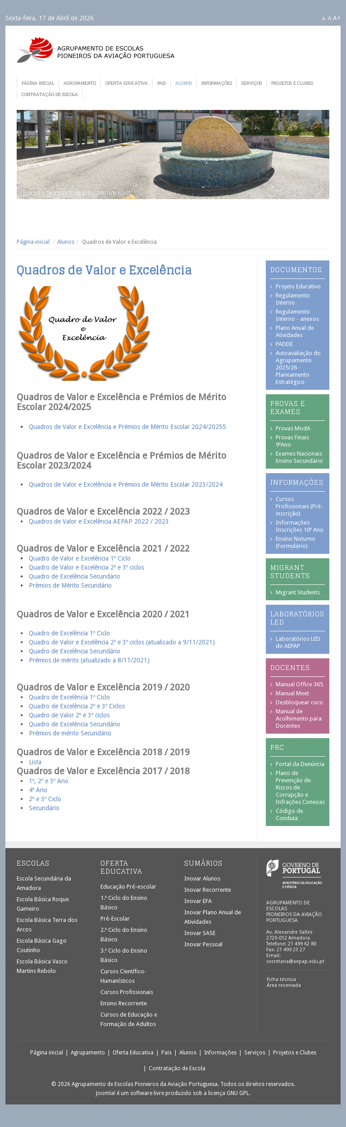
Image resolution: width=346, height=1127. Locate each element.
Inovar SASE (199, 933)
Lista (35, 762)
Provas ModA (293, 428)
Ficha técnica (281, 979)
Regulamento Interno (293, 299)
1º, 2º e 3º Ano (48, 781)
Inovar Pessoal (203, 944)
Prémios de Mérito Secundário (70, 585)
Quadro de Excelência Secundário (74, 576)
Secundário (44, 808)
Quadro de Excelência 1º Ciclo (69, 633)
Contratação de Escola (50, 94)
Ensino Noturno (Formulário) (295, 542)
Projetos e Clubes (292, 83)
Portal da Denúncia (300, 764)
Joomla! (105, 1093)
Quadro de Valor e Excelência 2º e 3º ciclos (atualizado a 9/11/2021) (122, 642)
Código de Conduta (289, 814)
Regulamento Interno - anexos (297, 315)
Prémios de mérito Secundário (70, 733)
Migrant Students (298, 592)
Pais (161, 83)
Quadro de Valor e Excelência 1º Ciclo (80, 558)
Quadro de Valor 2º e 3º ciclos (69, 715)
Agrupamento (80, 83)
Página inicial (38, 83)
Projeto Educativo (298, 286)
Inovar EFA (198, 901)
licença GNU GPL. (229, 1093)
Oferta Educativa (126, 83)
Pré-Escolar (115, 918)
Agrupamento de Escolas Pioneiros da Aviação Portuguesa (95, 50)
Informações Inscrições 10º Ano (299, 526)
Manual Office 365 (299, 684)
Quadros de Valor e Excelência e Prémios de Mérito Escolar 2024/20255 (127, 426)
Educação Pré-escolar (128, 886)
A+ (337, 18)
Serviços (251, 83)
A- (324, 18)
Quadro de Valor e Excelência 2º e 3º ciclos (87, 567)
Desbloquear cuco (299, 702)
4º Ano (38, 790)
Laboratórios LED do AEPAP (298, 642)
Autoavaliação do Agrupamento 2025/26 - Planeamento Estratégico (298, 367)
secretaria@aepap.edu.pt (295, 961)
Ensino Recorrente (123, 1003)
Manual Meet (292, 693)
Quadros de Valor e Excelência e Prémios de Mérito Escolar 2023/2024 (126, 484)
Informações (216, 83)
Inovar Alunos (202, 878)
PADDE (284, 344)
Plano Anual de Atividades (295, 331)
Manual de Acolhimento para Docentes (299, 718)
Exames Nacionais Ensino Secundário (299, 457)
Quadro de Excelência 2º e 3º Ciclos (77, 706)
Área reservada (284, 985)
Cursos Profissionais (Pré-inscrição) (299, 506)
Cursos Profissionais (126, 992)
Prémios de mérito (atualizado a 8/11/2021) (89, 660)
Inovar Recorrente (207, 889)
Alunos (183, 83)
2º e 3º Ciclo (45, 799)
